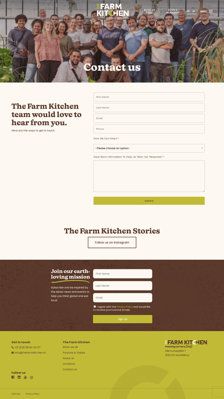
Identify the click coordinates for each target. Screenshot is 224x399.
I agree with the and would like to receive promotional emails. (121, 308)
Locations (69, 364)
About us (68, 358)
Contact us (70, 369)
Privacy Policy (125, 306)
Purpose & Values (74, 353)
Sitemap (15, 393)
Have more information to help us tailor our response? (128, 161)
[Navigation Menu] (206, 11)
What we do (70, 347)
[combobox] (149, 153)
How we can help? (106, 143)
